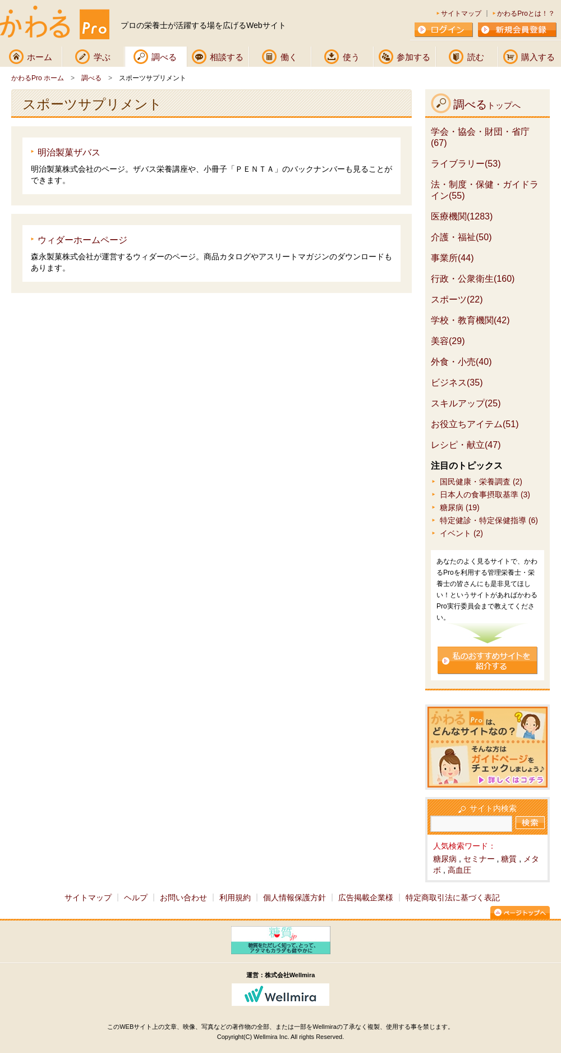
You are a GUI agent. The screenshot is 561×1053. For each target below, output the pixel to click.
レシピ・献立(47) (465, 445)
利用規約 (235, 897)
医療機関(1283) (462, 216)
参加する (413, 57)
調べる (164, 57)
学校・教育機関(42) (470, 320)
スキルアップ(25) (465, 403)
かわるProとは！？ (526, 13)
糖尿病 (445, 858)
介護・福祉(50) (461, 237)
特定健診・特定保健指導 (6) (489, 520)
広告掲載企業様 (365, 897)
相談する (226, 57)
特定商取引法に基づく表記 (453, 897)
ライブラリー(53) (465, 163)
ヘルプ (136, 897)
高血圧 (459, 870)
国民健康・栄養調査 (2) (481, 481)
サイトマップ (461, 13)
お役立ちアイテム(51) (474, 424)
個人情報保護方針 (294, 897)
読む (475, 57)
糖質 (509, 858)
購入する (538, 57)
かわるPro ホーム (37, 78)
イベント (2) (461, 533)
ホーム (39, 57)
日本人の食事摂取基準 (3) (485, 494)
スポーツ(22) (456, 299)
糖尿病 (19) (460, 507)
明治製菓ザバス (69, 152)
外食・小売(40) (461, 362)
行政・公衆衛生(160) (472, 278)
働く (288, 57)
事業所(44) (452, 258)
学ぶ (102, 57)
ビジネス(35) (456, 382)
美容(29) (448, 341)
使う (351, 57)
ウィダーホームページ (82, 240)
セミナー (479, 858)
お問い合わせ (183, 897)
